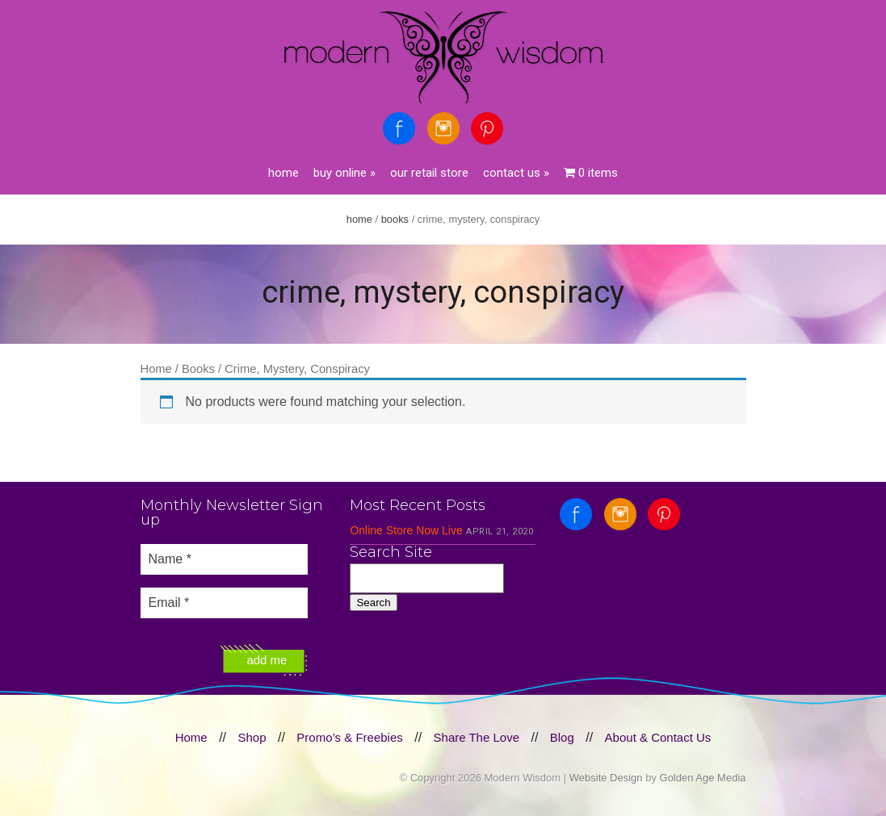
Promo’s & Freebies (349, 737)
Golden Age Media (703, 778)
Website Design (606, 778)
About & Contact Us (658, 737)
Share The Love (476, 737)
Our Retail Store (429, 172)
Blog (562, 737)
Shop (251, 737)
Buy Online (344, 172)
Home (283, 172)
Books (395, 219)
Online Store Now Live (406, 530)
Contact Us (516, 172)
